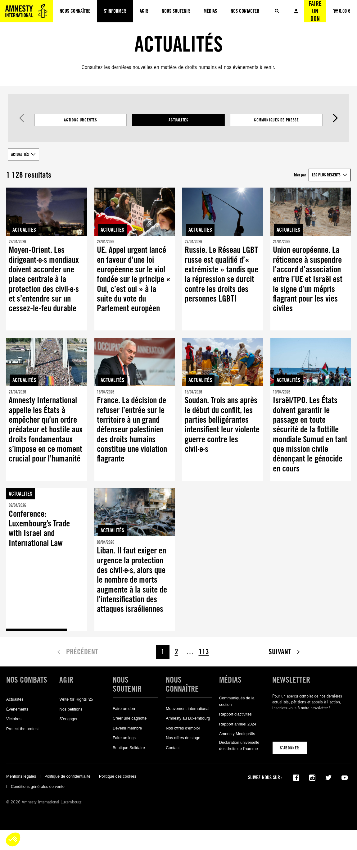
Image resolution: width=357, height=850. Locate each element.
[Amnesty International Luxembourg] (26, 11)
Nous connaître (182, 684)
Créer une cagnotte (130, 718)
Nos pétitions (70, 709)
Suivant (335, 118)
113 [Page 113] (204, 651)
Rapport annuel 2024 (237, 724)
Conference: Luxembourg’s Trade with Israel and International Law (39, 528)
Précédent (22, 118)
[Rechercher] (277, 11)
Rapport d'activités (235, 714)
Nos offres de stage (183, 737)
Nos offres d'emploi (183, 728)
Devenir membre (127, 728)
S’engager (68, 718)
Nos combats (26, 679)
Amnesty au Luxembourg (188, 718)
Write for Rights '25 (76, 699)
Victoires (13, 718)
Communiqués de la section (237, 701)
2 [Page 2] (176, 651)
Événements (17, 709)
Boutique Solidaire (129, 747)
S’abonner (289, 747)
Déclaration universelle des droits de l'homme (239, 745)
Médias (230, 679)
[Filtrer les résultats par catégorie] (178, 120)
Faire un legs (124, 737)
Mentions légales (21, 776)
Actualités (178, 119)
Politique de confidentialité (67, 776)
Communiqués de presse (276, 119)
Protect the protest (22, 728)
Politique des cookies (117, 776)
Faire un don (315, 11)
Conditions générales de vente (38, 786)
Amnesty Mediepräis (237, 733)
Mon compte (296, 11)
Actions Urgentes (80, 119)
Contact (172, 747)
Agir (66, 679)
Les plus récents (326, 174)
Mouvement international (187, 708)
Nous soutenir (127, 684)
